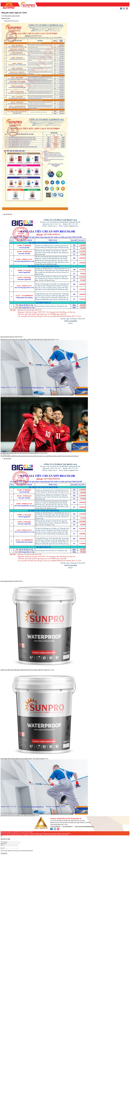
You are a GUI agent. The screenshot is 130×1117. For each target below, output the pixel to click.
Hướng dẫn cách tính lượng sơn (23, 456)
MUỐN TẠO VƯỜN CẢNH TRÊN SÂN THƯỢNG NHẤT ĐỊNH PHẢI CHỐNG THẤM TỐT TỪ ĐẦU (24, 670)
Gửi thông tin (4, 853)
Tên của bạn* (4, 842)
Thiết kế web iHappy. (6, 832)
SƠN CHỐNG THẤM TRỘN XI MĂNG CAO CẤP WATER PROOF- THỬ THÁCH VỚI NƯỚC (23, 758)
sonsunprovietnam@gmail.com (84, 826)
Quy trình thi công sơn (36, 456)
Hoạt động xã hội (69, 456)
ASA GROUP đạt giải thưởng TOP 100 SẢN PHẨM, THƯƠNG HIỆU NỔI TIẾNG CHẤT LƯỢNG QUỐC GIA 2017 (28, 339)
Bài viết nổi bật (7, 458)
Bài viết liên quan (7, 214)
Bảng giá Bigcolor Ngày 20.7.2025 (9, 336)
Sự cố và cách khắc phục (48, 456)
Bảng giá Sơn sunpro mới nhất (12, 16)
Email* (2, 845)
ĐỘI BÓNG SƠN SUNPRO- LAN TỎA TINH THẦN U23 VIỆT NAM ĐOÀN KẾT (20, 453)
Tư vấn (2, 456)
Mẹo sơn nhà (58, 456)
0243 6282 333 (55, 826)
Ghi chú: (2, 848)
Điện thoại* (3, 843)
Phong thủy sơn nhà (9, 456)
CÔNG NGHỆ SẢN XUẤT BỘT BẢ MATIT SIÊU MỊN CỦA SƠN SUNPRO (18, 396)
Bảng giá (76, 456)
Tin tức (63, 456)
